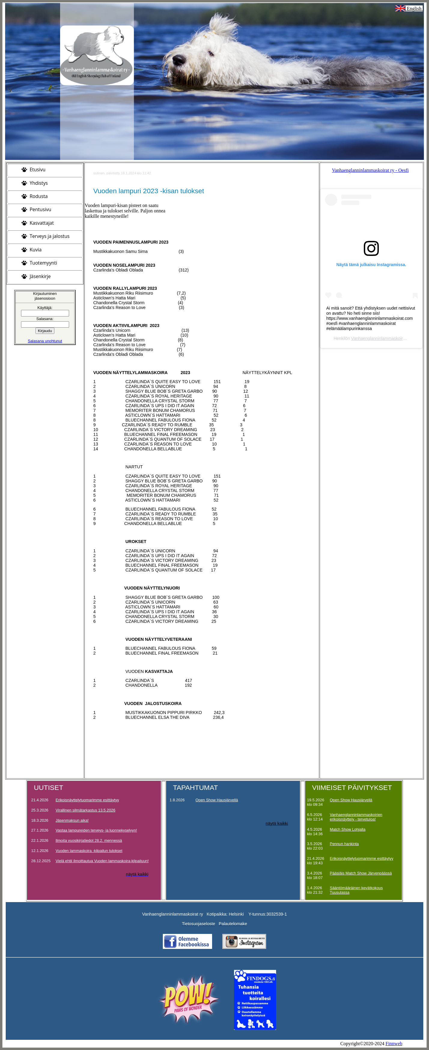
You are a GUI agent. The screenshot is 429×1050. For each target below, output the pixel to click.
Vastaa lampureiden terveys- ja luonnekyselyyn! (96, 830)
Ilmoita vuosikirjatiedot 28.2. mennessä (89, 840)
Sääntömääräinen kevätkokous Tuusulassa (356, 890)
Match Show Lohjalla (348, 829)
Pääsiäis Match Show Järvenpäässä (361, 873)
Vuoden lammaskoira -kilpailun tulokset (89, 850)
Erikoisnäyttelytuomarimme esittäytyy (87, 800)
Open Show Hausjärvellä (217, 800)
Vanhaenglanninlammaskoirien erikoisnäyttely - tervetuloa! (356, 816)
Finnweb (393, 1043)
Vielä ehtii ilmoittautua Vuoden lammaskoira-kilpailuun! (102, 861)
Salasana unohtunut (45, 341)
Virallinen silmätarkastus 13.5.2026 (85, 810)
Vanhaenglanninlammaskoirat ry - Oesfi (370, 170)
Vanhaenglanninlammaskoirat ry (381, 338)
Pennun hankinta (344, 844)
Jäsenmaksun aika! (72, 820)
